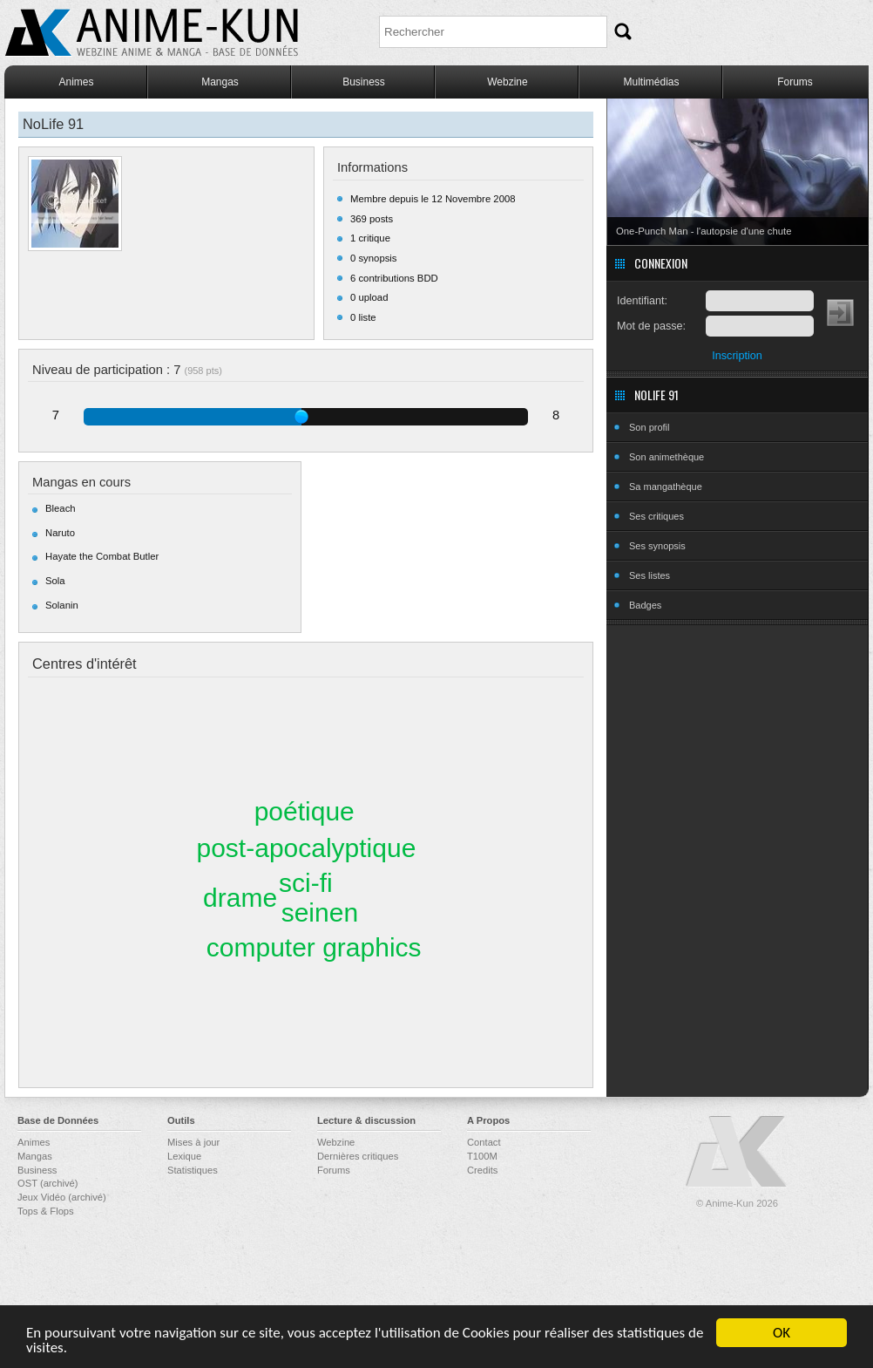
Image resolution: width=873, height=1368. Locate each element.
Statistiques (192, 1170)
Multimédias (651, 82)
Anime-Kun (737, 1152)
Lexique (184, 1156)
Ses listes (649, 575)
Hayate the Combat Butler (102, 556)
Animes (75, 82)
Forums (795, 82)
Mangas (220, 82)
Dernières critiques (357, 1156)
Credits (482, 1170)
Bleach (60, 508)
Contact (484, 1142)
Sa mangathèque (665, 486)
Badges (645, 605)
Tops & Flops (45, 1211)
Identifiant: (642, 301)
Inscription (736, 356)
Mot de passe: (651, 326)
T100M (482, 1156)
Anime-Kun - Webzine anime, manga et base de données (151, 33)
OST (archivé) (47, 1183)
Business (363, 82)
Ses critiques (656, 516)
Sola (55, 580)
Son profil (649, 427)
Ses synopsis (657, 546)
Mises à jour (193, 1142)
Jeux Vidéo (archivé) (61, 1197)
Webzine (507, 82)
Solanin (61, 605)
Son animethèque (666, 457)
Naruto (60, 532)
